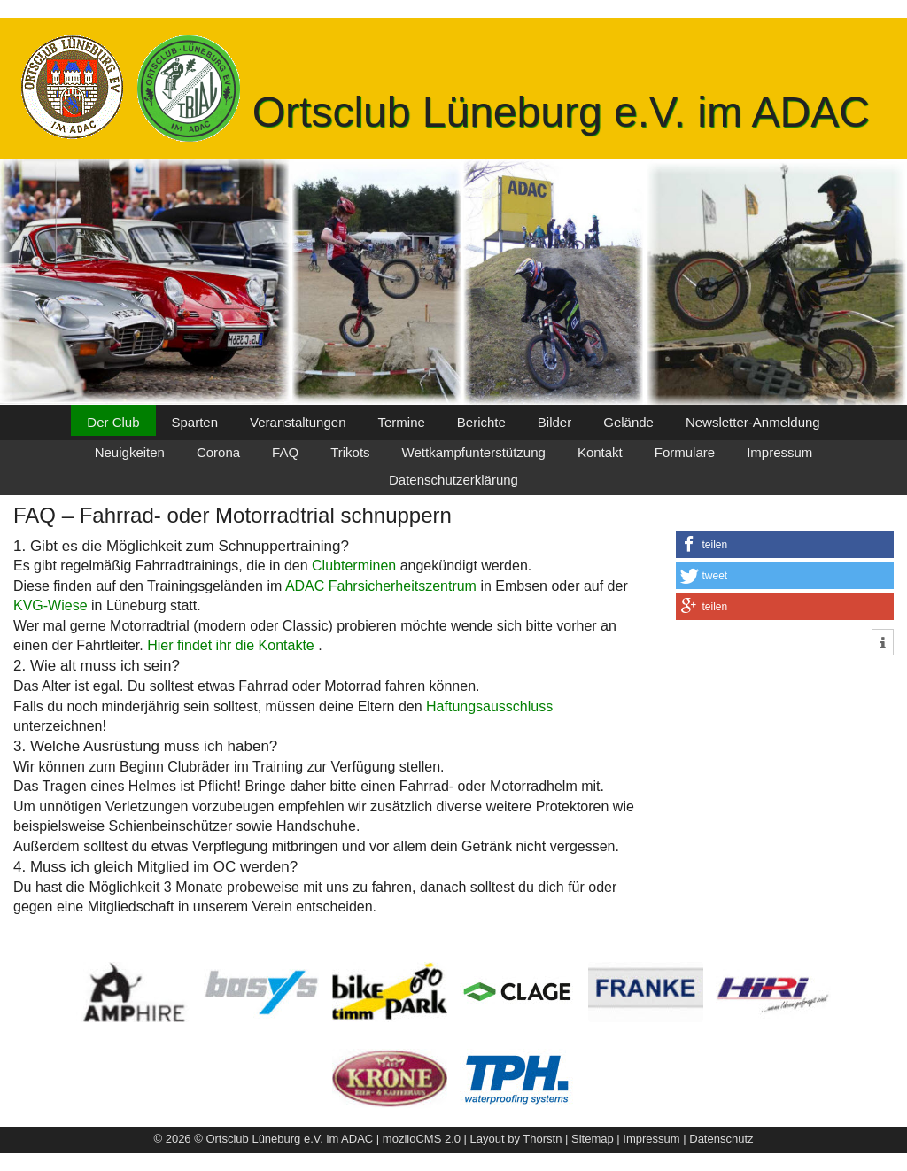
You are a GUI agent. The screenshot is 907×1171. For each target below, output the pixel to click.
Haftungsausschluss (489, 706)
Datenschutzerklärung (453, 479)
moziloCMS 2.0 (422, 1138)
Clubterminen (354, 565)
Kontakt (600, 452)
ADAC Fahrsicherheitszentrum (381, 585)
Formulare (685, 452)
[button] (785, 544)
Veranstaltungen (297, 422)
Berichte (481, 422)
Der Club (113, 422)
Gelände (628, 422)
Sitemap (592, 1138)
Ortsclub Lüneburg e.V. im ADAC (561, 112)
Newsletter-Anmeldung (753, 422)
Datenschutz (721, 1138)
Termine (400, 422)
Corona (218, 452)
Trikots (349, 452)
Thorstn (542, 1138)
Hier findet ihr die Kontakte (232, 645)
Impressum (779, 452)
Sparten (195, 422)
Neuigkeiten (130, 452)
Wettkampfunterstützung (474, 452)
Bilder (554, 422)
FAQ (285, 452)
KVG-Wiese (50, 605)
